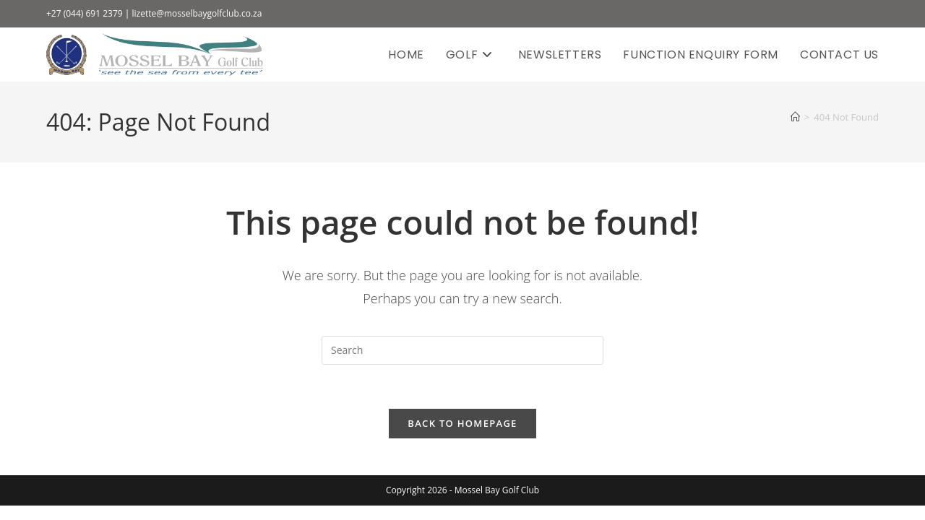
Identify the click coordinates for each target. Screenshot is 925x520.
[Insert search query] (462, 350)
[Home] (795, 117)
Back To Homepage (462, 423)
